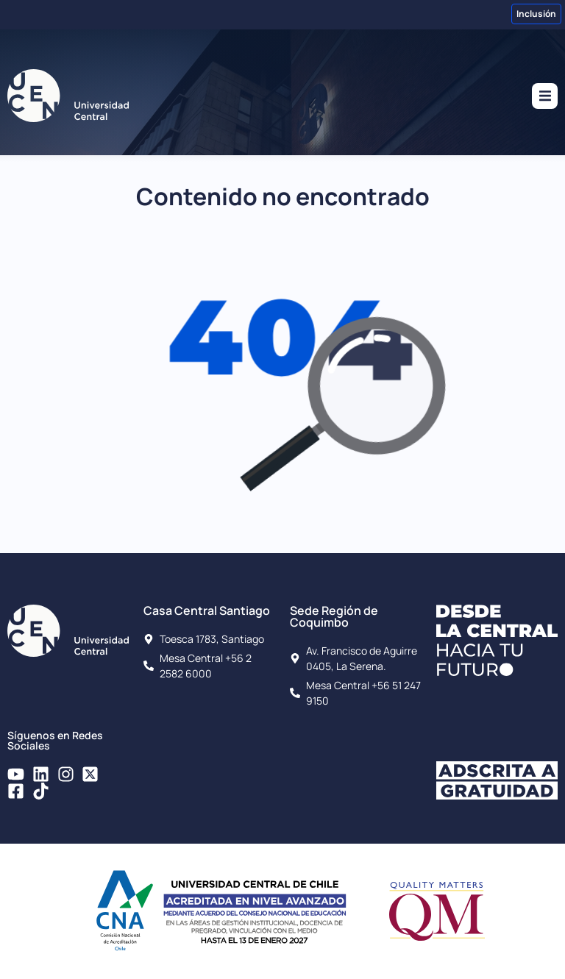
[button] (545, 96)
